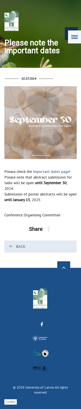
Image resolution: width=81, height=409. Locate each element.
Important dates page (51, 171)
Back (17, 246)
